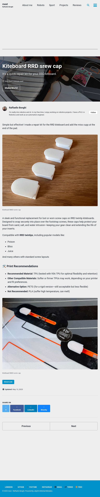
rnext (7, 5)
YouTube (32, 487)
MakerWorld (11, 88)
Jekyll (36, 491)
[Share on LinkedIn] (31, 411)
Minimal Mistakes (46, 491)
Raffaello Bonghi (17, 108)
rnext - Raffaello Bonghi (16, 491)
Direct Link (8, 386)
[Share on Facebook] (17, 411)
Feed (79, 487)
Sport (52, 5)
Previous (26, 428)
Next (73, 428)
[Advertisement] (50, 31)
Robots (40, 5)
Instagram (46, 487)
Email (59, 487)
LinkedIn (7, 487)
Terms (69, 487)
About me (27, 5)
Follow (93, 113)
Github (19, 487)
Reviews (77, 5)
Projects (63, 5)
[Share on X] (6, 411)
